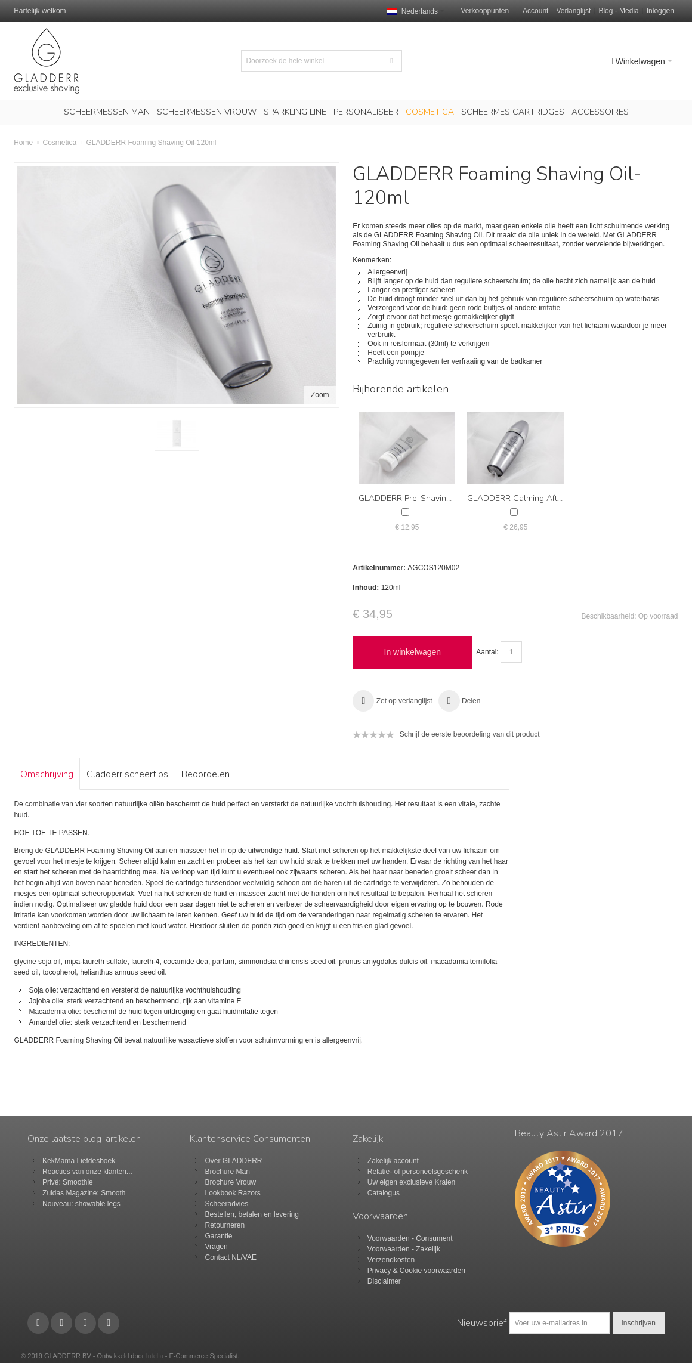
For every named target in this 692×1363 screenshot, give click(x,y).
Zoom (320, 395)
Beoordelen (205, 774)
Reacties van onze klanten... (87, 1171)
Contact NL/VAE (230, 1257)
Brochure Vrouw (230, 1182)
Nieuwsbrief (481, 1323)
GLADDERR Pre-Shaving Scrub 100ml (430, 498)
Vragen (216, 1247)
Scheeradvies (226, 1204)
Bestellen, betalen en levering (251, 1214)
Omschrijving (46, 774)
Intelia (154, 1355)
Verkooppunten (485, 11)
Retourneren (225, 1225)
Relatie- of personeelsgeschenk (417, 1171)
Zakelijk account (393, 1161)
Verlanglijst (573, 11)
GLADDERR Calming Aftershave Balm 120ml (551, 498)
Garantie (218, 1236)
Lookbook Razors (232, 1193)
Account (535, 11)
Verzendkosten (391, 1260)
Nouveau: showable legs (81, 1204)
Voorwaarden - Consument (410, 1238)
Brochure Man (227, 1171)
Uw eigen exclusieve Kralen (411, 1182)
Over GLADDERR (233, 1161)
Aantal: (487, 652)
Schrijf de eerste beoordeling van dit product (470, 734)
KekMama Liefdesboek (78, 1161)
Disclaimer (384, 1281)
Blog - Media (618, 11)
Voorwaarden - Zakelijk (403, 1249)
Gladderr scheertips (127, 774)
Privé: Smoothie (67, 1182)
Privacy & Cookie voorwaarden (416, 1270)
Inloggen (660, 11)
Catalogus (383, 1193)
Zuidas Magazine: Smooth (83, 1193)
